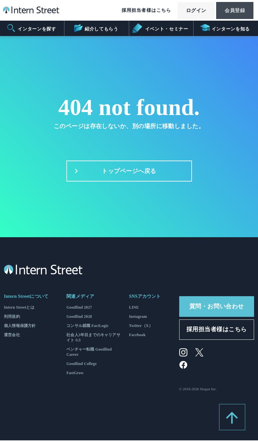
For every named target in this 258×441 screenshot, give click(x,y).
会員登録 (233, 10)
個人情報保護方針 (20, 326)
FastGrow (75, 373)
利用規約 (12, 317)
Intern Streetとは (19, 307)
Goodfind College (81, 364)
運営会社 (12, 335)
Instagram (138, 317)
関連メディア (80, 296)
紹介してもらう (95, 28)
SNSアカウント (145, 296)
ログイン (191, 10)
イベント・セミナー (160, 28)
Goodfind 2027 (79, 307)
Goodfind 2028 (79, 317)
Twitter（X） (141, 326)
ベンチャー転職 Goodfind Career (89, 352)
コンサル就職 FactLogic (87, 326)
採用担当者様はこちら (139, 10)
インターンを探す (31, 28)
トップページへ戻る (113, 171)
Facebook (137, 335)
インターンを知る (224, 28)
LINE (134, 307)
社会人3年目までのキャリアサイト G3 (93, 338)
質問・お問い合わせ (216, 306)
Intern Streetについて (26, 296)
